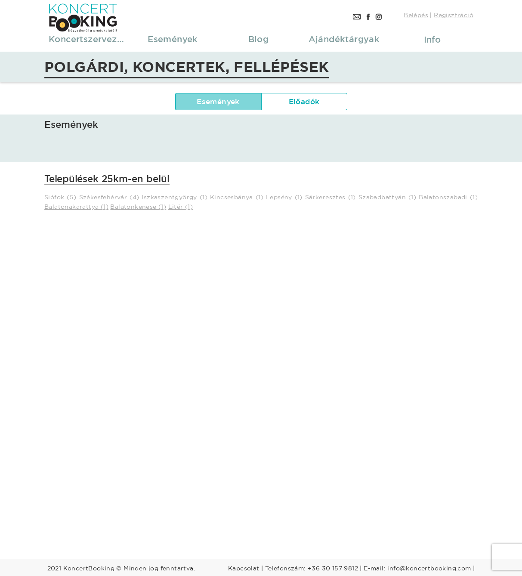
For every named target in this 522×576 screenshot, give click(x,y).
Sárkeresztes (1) (330, 197)
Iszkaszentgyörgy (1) (174, 197)
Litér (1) (180, 207)
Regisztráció (453, 15)
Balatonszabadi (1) (448, 197)
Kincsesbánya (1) (236, 197)
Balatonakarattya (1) (76, 207)
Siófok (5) (60, 197)
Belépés (416, 15)
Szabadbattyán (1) (387, 197)
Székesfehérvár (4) (109, 197)
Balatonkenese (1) (138, 207)
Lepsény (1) (284, 197)
